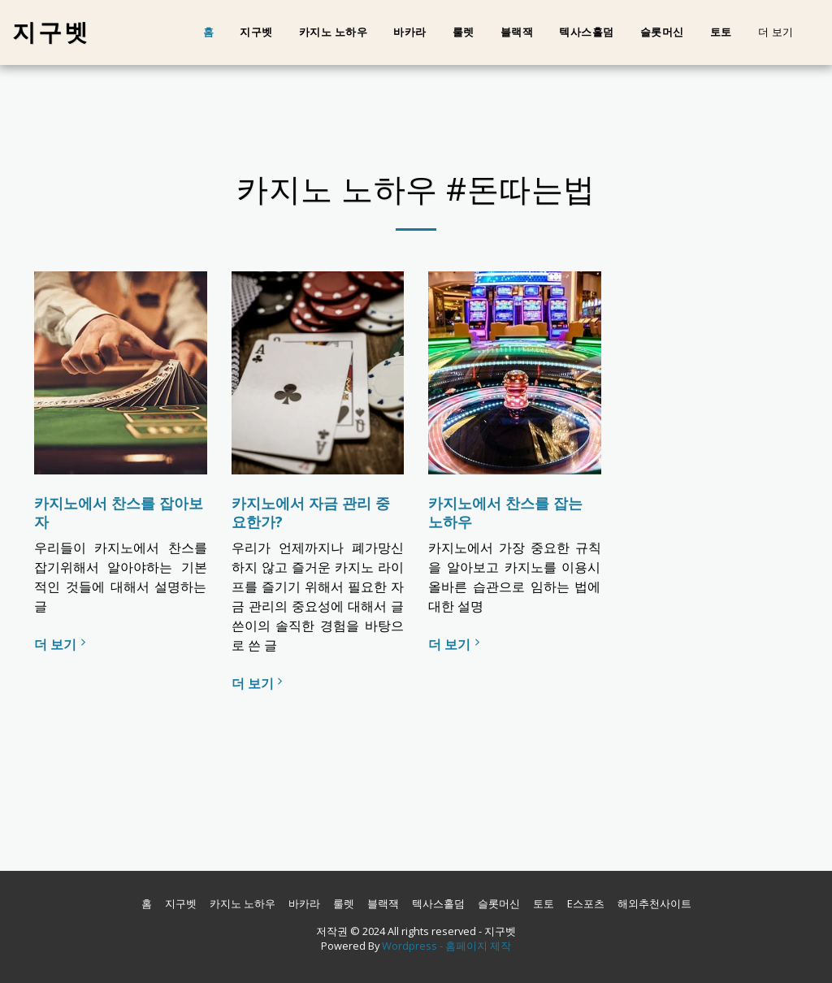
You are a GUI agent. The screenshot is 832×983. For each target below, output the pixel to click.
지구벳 (256, 31)
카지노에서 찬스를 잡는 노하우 (505, 512)
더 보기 (61, 644)
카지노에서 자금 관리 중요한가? (311, 512)
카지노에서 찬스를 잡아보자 (118, 512)
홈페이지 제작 (478, 945)
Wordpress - (413, 945)
